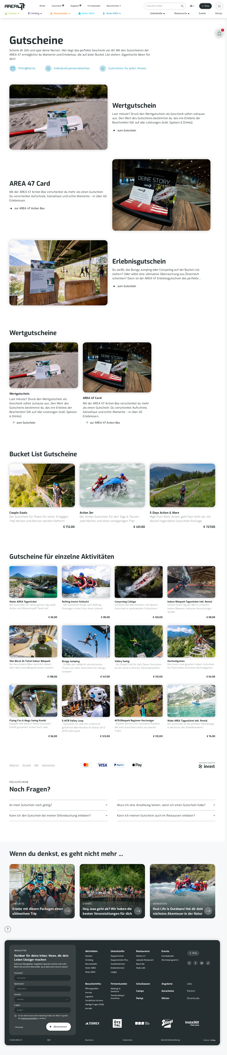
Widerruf (14, 765)
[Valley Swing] (139, 652)
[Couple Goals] (42, 496)
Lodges (114, 972)
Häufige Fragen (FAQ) (94, 1004)
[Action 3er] (112, 496)
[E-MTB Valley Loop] (86, 711)
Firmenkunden (119, 983)
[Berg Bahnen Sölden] (142, 1023)
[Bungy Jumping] (86, 652)
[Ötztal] (117, 1023)
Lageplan (89, 996)
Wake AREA (110, 13)
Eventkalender (168, 956)
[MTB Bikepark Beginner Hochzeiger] (139, 711)
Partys (218, 13)
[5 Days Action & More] (182, 496)
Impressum (89, 1040)
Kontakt (88, 1008)
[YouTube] (201, 963)
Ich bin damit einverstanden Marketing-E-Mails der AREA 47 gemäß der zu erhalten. (43, 1017)
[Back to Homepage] (15, 6)
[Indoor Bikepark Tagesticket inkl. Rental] (191, 592)
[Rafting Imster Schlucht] (86, 592)
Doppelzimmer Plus (119, 960)
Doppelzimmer (117, 956)
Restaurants (180, 13)
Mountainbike (59, 13)
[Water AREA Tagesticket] (33, 592)
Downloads (193, 998)
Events (202, 13)
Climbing (34, 13)
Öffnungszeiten (91, 988)
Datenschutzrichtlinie (29, 1018)
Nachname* (19, 984)
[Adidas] (92, 1023)
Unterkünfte (156, 13)
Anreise (88, 992)
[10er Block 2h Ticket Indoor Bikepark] (33, 652)
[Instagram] (189, 963)
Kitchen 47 (140, 956)
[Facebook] (195, 963)
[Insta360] (192, 1023)
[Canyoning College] (139, 592)
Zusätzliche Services (94, 1000)
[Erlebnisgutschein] (112, 273)
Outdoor (11, 13)
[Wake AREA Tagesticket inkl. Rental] (191, 711)
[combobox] (42, 999)
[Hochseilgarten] (191, 652)
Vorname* (18, 973)
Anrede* (17, 994)
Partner (191, 991)
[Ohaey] (209, 1040)
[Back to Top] (8, 929)
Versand (26, 765)
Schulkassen (143, 983)
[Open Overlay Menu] (219, 6)
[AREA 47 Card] (112, 195)
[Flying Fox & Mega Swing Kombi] (33, 711)
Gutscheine (168, 991)
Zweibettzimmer (118, 964)
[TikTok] (208, 963)
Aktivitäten (91, 951)
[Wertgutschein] (112, 117)
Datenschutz (48, 765)
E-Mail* (17, 1005)
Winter (165, 998)
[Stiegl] (167, 1023)
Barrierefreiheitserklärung (170, 1040)
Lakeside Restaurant (145, 960)
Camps (140, 991)
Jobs (189, 983)
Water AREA (86, 13)
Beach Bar (140, 964)
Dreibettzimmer (117, 968)
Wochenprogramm (170, 960)
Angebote (167, 983)
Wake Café (140, 968)
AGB (36, 765)
